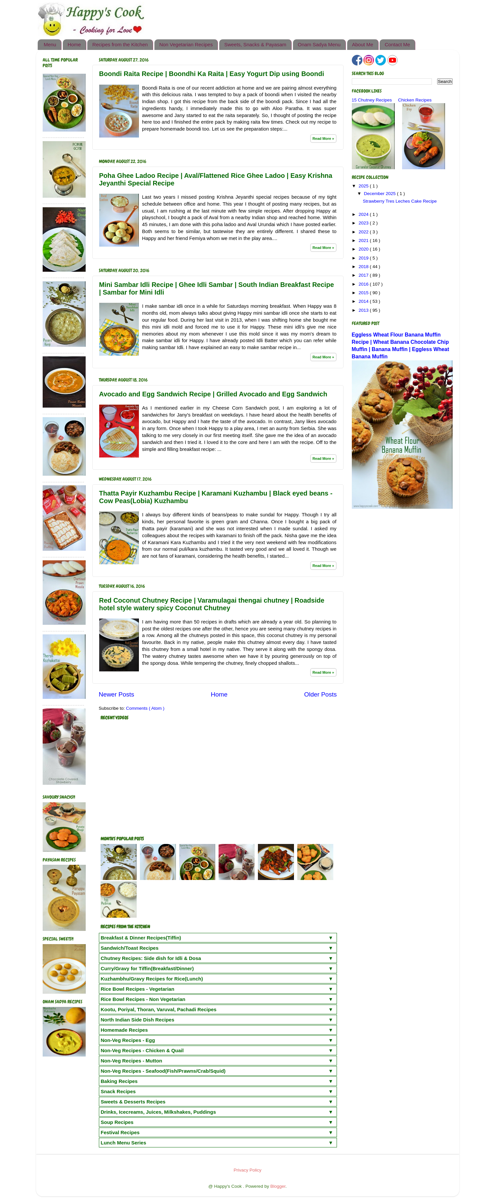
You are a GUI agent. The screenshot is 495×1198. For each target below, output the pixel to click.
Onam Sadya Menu (319, 44)
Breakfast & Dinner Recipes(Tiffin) (141, 937)
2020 (364, 249)
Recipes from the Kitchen (120, 44)
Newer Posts (116, 694)
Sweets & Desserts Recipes (133, 1101)
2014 (364, 301)
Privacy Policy (247, 1170)
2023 (364, 222)
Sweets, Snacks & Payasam (255, 44)
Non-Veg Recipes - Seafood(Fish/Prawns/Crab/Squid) (163, 1071)
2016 (364, 284)
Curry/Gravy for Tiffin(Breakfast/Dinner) (147, 968)
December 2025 (380, 193)
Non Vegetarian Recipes (186, 44)
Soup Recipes (117, 1122)
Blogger (277, 1186)
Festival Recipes (120, 1132)
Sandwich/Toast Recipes (130, 948)
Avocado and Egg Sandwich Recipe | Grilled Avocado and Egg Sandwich (213, 394)
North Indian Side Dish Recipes (138, 1019)
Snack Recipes (118, 1091)
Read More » (323, 138)
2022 (364, 231)
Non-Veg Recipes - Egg (128, 1040)
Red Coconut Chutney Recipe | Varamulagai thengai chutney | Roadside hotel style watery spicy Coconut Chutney (211, 604)
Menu (50, 44)
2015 (364, 292)
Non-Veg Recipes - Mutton (131, 1060)
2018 (364, 266)
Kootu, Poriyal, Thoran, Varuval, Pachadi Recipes (159, 1009)
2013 (364, 310)
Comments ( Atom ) (145, 708)
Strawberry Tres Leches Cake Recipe (400, 201)
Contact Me (397, 44)
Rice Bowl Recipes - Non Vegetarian (143, 999)
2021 (364, 240)
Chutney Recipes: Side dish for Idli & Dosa (151, 958)
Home (74, 44)
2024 (364, 214)
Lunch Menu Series (123, 1142)
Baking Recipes (119, 1081)
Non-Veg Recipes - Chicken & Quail (142, 1050)
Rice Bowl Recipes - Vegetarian (138, 989)
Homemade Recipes (124, 1030)
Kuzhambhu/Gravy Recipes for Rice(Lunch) (152, 978)
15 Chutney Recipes (372, 100)
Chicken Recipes (415, 100)
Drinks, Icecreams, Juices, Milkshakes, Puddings (158, 1112)
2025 (364, 185)
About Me (362, 44)
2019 (364, 258)
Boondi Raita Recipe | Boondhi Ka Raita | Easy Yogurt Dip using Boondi (211, 73)
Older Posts (320, 694)
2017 (364, 275)
